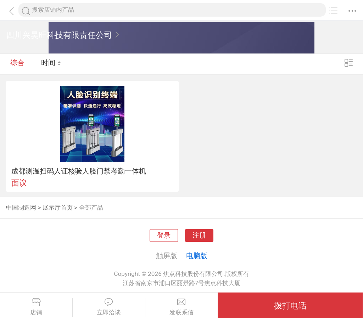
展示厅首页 (58, 207)
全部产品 (91, 207)
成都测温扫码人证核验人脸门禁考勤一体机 (78, 171)
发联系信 (181, 307)
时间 (51, 63)
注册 (199, 235)
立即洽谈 (109, 307)
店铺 (36, 307)
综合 (17, 63)
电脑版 (196, 255)
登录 (164, 235)
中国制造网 (21, 207)
